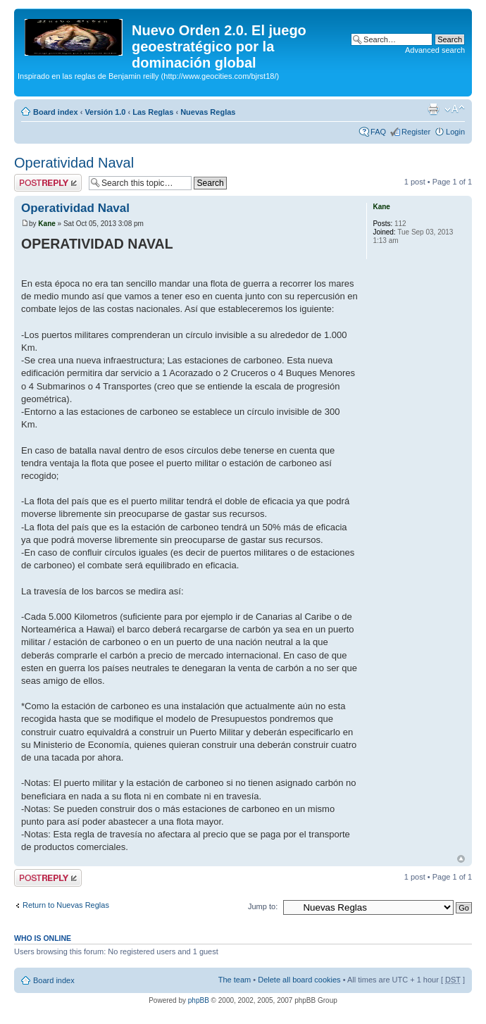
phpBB (198, 1000)
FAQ (378, 131)
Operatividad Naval (74, 162)
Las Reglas (152, 112)
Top (461, 859)
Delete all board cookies (299, 979)
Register (415, 131)
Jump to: (263, 906)
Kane (46, 223)
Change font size (454, 109)
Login (455, 131)
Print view (433, 109)
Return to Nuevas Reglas (66, 905)
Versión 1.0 (105, 112)
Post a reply (48, 183)
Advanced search (435, 50)
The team (234, 979)
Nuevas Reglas (207, 112)
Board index (55, 112)
